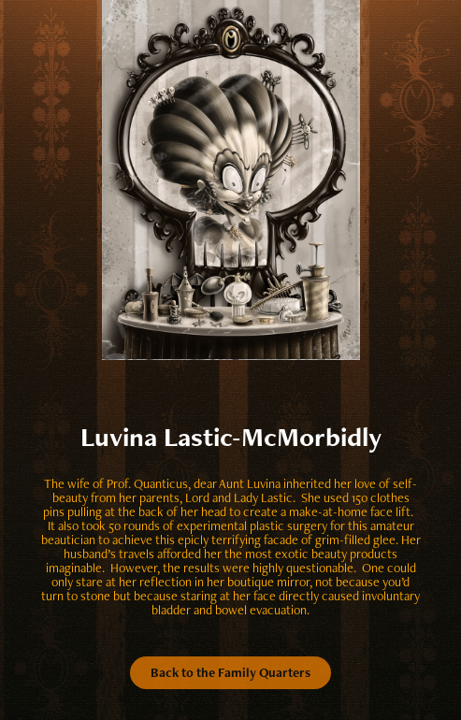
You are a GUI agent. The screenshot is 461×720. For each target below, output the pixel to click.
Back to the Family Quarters (230, 672)
